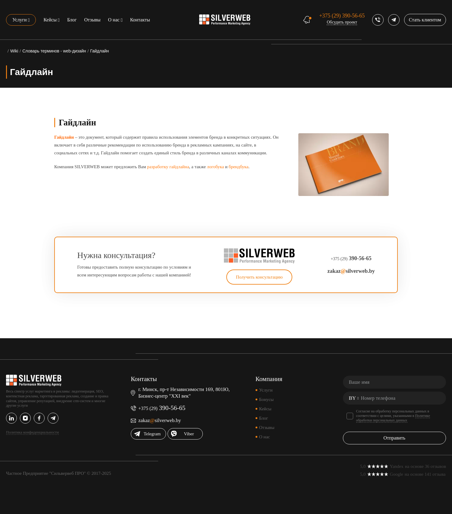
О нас (114, 19)
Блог (72, 19)
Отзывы (92, 19)
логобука (215, 166)
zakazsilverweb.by (351, 271)
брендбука (239, 166)
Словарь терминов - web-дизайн (54, 51)
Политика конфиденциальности (32, 432)
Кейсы (50, 19)
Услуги (19, 19)
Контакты (140, 19)
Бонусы (266, 399)
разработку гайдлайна (168, 166)
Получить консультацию (259, 277)
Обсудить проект (342, 22)
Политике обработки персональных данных (393, 418)
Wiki (14, 51)
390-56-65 (342, 15)
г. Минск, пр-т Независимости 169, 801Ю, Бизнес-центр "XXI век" (184, 392)
